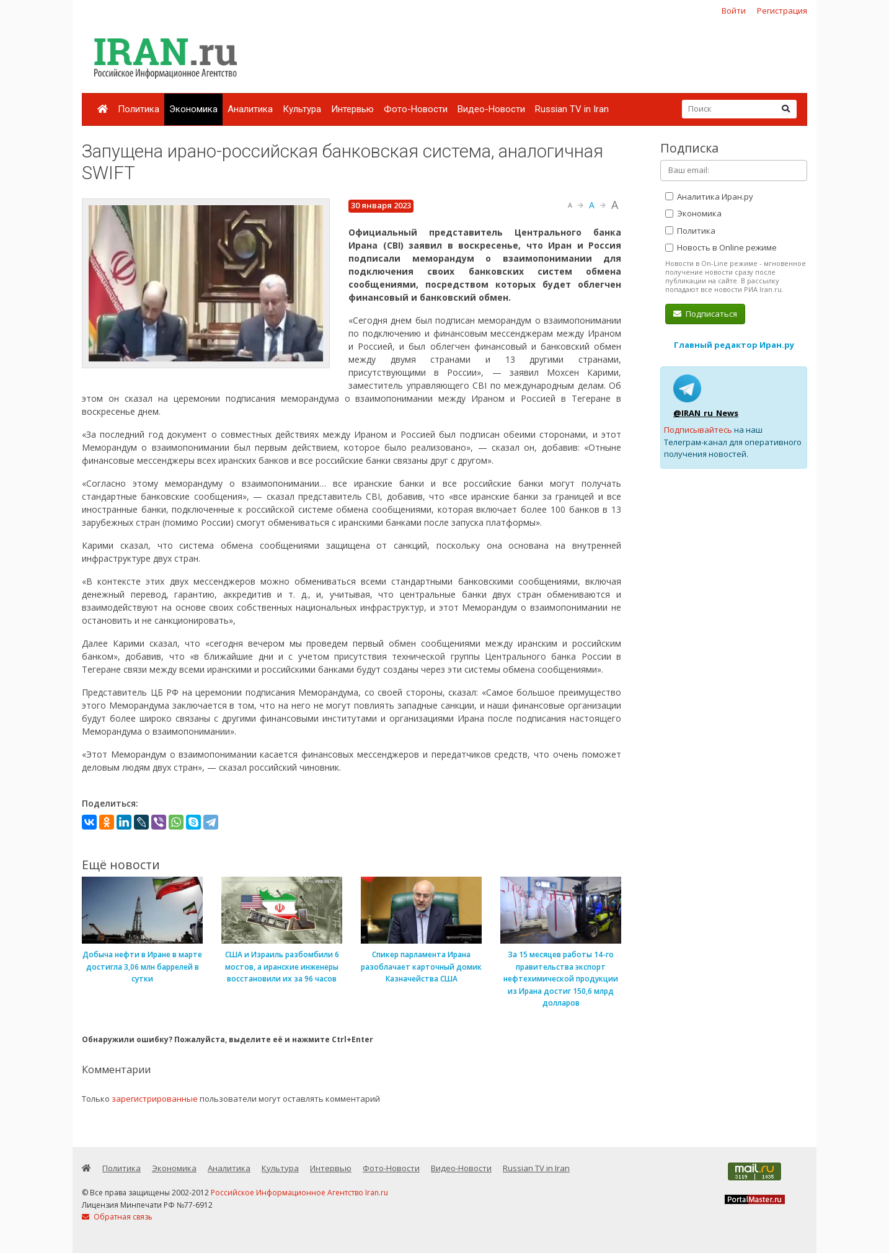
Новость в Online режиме (721, 247)
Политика (138, 109)
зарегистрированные (155, 1098)
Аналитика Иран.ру (709, 196)
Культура (302, 109)
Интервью (352, 109)
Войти (734, 10)
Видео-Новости (491, 109)
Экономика (193, 109)
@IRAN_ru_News (705, 412)
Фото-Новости (416, 109)
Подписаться (705, 313)
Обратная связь (117, 1216)
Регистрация (782, 10)
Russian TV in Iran (572, 109)
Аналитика (250, 109)
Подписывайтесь (698, 429)
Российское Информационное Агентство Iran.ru (299, 1192)
